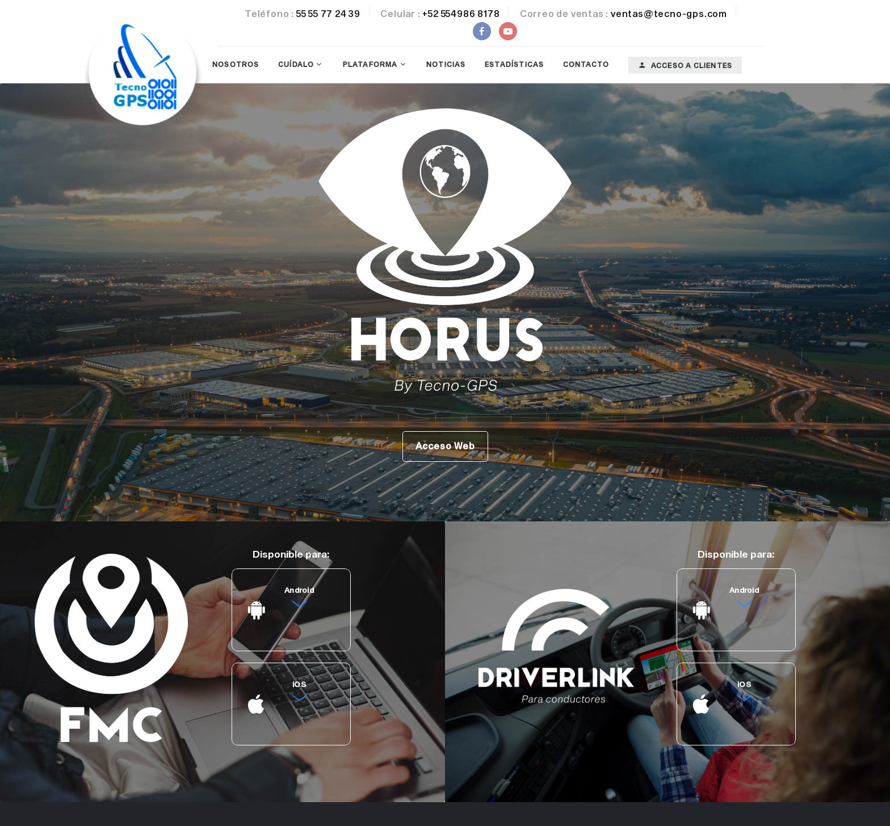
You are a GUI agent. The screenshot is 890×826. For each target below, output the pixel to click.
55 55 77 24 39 (328, 13)
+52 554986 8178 (460, 13)
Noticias (446, 64)
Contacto (586, 64)
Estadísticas (514, 64)
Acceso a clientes (685, 65)
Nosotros (235, 64)
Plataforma (370, 64)
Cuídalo (296, 64)
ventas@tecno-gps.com (669, 13)
